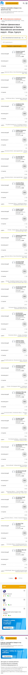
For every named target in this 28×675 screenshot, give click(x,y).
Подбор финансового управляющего (12, 19)
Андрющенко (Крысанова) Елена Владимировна (21, 314)
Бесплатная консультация (12, 3)
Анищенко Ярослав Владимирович (21, 392)
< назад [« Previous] (10, 578)
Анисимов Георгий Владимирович (20, 366)
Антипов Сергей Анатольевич (20, 419)
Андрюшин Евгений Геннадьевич (21, 287)
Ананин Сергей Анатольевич (20, 210)
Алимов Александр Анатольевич (21, 131)
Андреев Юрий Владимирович (20, 262)
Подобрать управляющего (14, 46)
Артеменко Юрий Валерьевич (20, 498)
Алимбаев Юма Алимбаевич (20, 104)
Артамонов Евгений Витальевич (21, 471)
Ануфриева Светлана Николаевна (21, 445)
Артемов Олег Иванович (19, 524)
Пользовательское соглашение (9, 663)
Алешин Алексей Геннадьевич (20, 52)
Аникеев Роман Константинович (20, 341)
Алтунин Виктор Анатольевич (20, 157)
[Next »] (21, 578)
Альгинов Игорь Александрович (20, 183)
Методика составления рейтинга (9, 661)
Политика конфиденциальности (9, 665)
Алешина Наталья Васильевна (21, 78)
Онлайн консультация (11, 638)
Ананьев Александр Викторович (21, 236)
